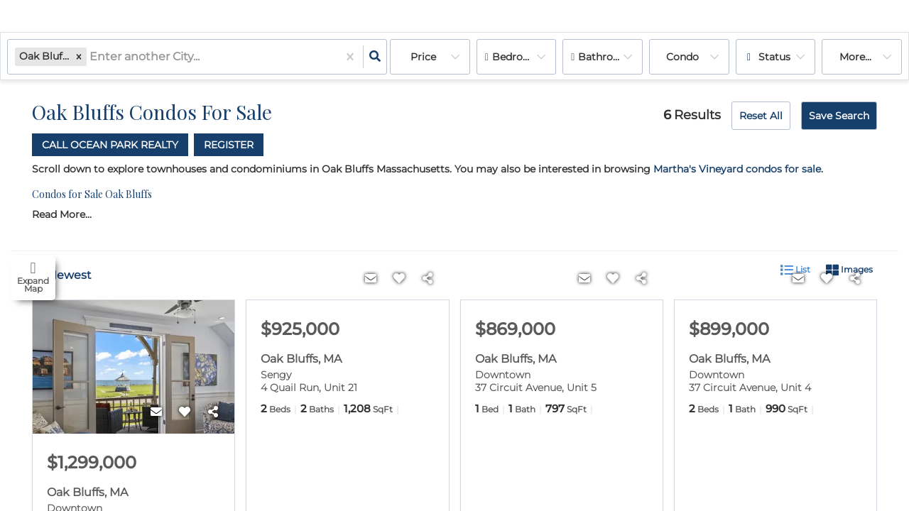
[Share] (213, 414)
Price (423, 56)
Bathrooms (606, 56)
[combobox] (90, 57)
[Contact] (156, 414)
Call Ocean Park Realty (110, 144)
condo (682, 56)
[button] (79, 56)
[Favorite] (184, 414)
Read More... (62, 215)
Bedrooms (518, 56)
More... (855, 56)
